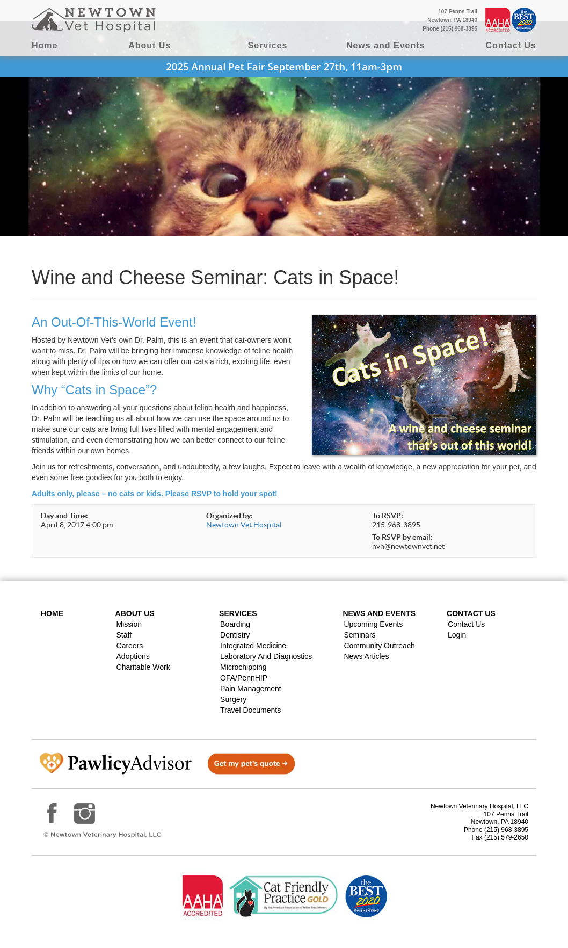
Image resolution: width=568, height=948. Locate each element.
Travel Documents (250, 710)
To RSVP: (387, 515)
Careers (129, 645)
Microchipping (243, 667)
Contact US (471, 613)
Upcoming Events (373, 624)
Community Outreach (379, 645)
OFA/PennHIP (243, 678)
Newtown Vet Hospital (244, 524)
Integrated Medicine (253, 645)
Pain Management (250, 688)
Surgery (233, 699)
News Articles (366, 656)
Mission (129, 624)
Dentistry (235, 635)
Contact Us (511, 45)
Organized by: (229, 515)
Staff (124, 635)
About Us (149, 45)
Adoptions (133, 656)
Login (457, 635)
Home (44, 45)
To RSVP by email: (402, 537)
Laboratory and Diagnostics (266, 656)
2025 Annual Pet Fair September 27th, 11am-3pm (284, 66)
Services (268, 45)
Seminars (359, 635)
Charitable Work (143, 667)
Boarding (235, 624)
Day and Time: (64, 515)
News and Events (385, 45)
